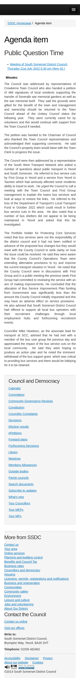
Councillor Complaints (23, 414)
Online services (14, 553)
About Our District (16, 608)
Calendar (15, 388)
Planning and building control (23, 557)
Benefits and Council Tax (20, 561)
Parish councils (19, 477)
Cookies (37, 662)
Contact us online (15, 621)
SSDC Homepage (19, 23)
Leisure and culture (17, 600)
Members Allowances (23, 465)
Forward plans (18, 439)
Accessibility (12, 658)
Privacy (48, 658)
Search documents (21, 484)
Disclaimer (32, 658)
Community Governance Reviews (31, 401)
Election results (19, 426)
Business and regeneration (22, 583)
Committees (17, 394)
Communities (13, 587)
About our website (16, 662)
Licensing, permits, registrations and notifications (36, 578)
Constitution (16, 407)
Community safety (16, 591)
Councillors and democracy (22, 570)
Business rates (14, 566)
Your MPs (15, 516)
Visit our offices (14, 628)
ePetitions (15, 433)
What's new (16, 497)
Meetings (15, 458)
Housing (9, 574)
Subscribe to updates (23, 490)
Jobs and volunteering (18, 604)
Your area (10, 549)
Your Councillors (19, 503)
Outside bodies (18, 471)
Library (13, 452)
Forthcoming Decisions (24, 446)
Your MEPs (16, 509)
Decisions (15, 420)
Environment (12, 595)
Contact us (11, 544)
